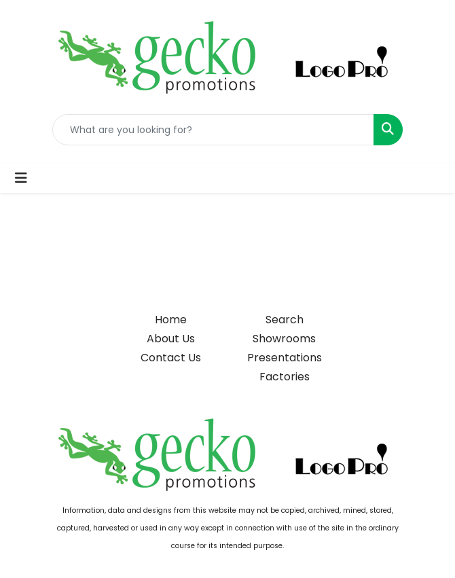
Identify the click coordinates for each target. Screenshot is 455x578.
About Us (171, 338)
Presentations (284, 357)
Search (285, 319)
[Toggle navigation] (21, 177)
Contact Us (171, 357)
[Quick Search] (213, 129)
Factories (284, 376)
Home (171, 319)
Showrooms (284, 338)
